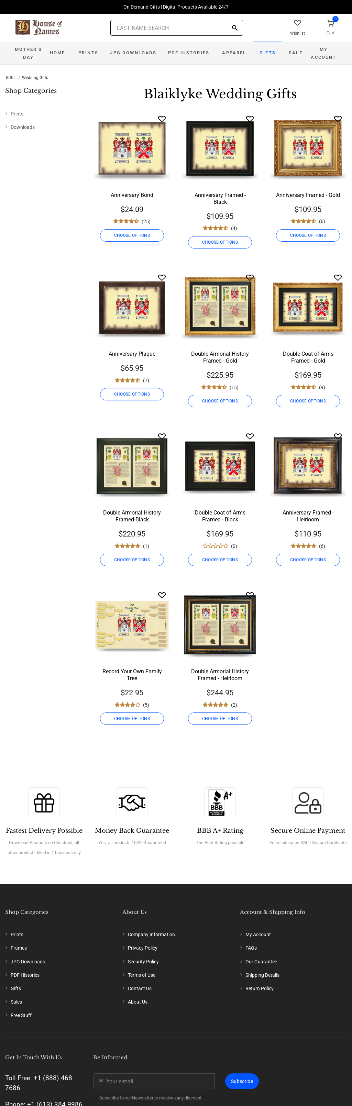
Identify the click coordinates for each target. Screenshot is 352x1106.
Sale (295, 52)
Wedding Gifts (35, 77)
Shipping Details (262, 975)
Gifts (268, 52)
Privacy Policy (142, 948)
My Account (323, 53)
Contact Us (140, 988)
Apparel (234, 52)
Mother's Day (28, 53)
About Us (137, 1002)
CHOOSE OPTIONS (132, 235)
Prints (88, 52)
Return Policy (259, 988)
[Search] (235, 28)
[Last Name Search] (176, 28)
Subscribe (242, 1081)
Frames (19, 948)
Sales (16, 1002)
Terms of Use (141, 975)
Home (57, 52)
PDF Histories (188, 52)
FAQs (251, 948)
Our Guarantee (261, 961)
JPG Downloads (133, 52)
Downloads (23, 127)
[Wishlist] (161, 119)
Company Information (151, 934)
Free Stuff (21, 1015)
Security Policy (143, 961)
